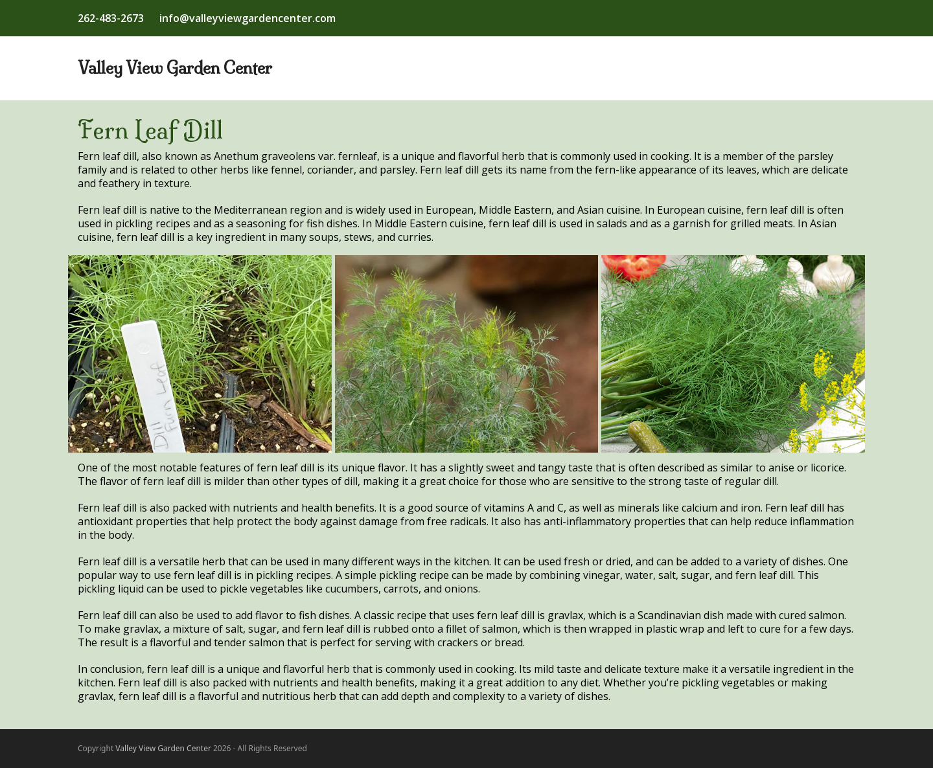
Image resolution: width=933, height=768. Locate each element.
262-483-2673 (111, 18)
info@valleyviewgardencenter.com (247, 18)
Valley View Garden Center (175, 68)
